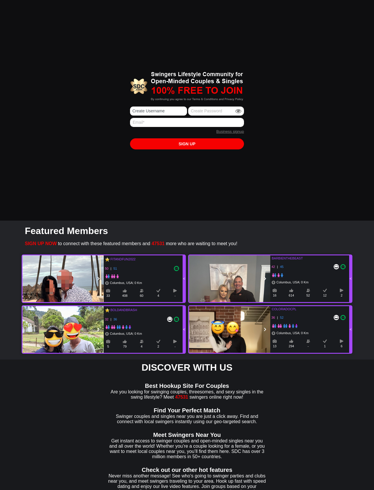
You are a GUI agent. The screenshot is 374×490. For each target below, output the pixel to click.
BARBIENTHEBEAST (284, 258)
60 (141, 295)
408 (124, 295)
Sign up (187, 144)
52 (308, 295)
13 (274, 346)
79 (125, 346)
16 (274, 295)
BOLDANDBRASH (122, 310)
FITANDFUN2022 (122, 259)
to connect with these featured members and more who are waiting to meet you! (131, 243)
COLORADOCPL (280, 309)
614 (291, 295)
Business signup (230, 131)
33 (108, 295)
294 (291, 346)
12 (325, 295)
